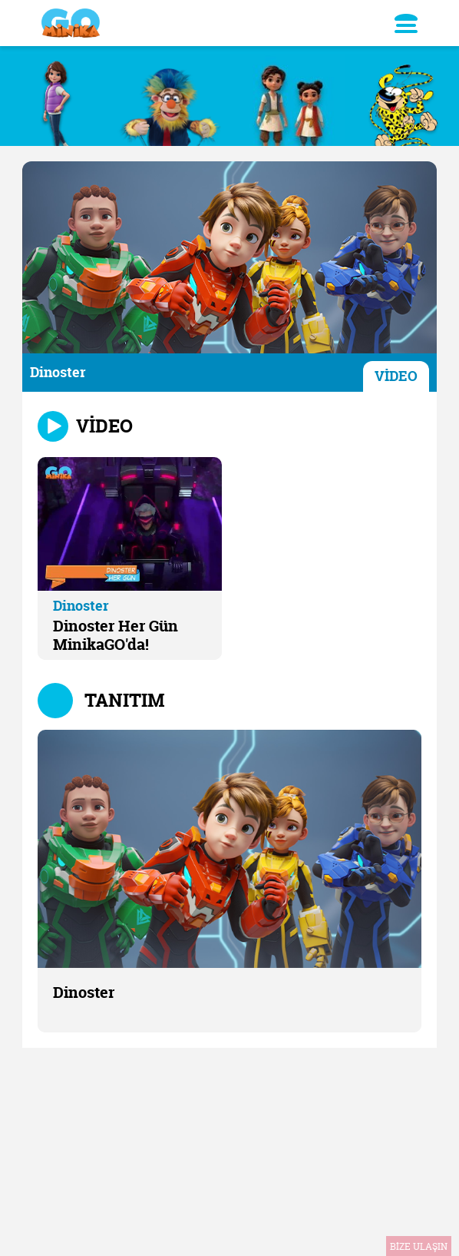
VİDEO (396, 376)
